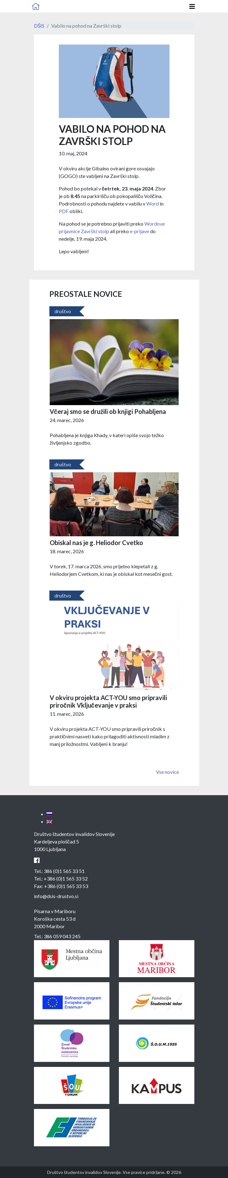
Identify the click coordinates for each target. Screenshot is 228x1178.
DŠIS (39, 26)
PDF (64, 211)
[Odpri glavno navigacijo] (192, 6)
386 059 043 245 (62, 936)
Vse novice (167, 772)
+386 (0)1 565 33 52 (66, 878)
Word (152, 203)
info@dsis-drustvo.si (56, 896)
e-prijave (139, 231)
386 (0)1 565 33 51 (64, 871)
